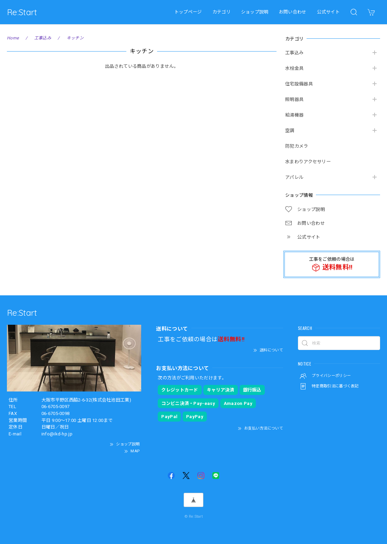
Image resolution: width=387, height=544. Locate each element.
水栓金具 (294, 68)
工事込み (294, 52)
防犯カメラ (296, 146)
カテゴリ (221, 12)
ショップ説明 (255, 12)
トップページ (188, 12)
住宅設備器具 (299, 83)
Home (13, 38)
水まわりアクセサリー (308, 161)
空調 (289, 130)
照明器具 (294, 99)
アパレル (294, 177)
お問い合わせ (293, 12)
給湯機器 (294, 115)
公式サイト (328, 12)
